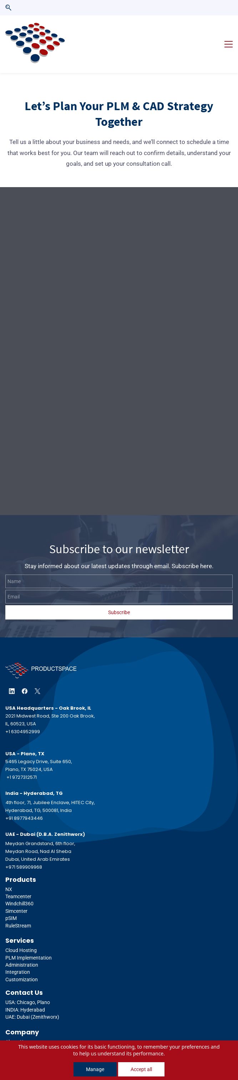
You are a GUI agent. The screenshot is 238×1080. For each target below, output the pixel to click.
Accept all (141, 1069)
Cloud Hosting (21, 934)
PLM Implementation (28, 942)
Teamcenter (18, 881)
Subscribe (119, 597)
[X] (37, 675)
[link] (41, 651)
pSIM (11, 902)
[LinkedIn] (11, 675)
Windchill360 (19, 888)
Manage (95, 1069)
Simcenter (16, 895)
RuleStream (18, 910)
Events (12, 1033)
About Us (15, 1026)
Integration (17, 956)
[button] (8, 8)
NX (9, 873)
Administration (21, 949)
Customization (21, 964)
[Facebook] (24, 675)
